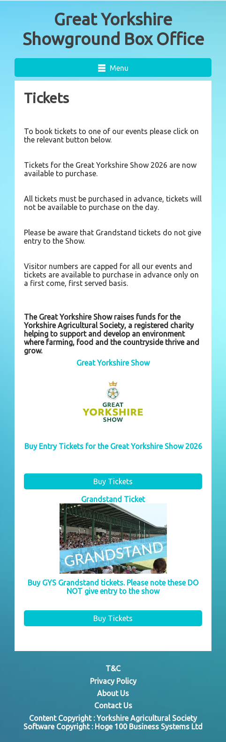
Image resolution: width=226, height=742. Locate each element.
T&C (113, 668)
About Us (113, 693)
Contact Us (113, 705)
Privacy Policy (113, 681)
